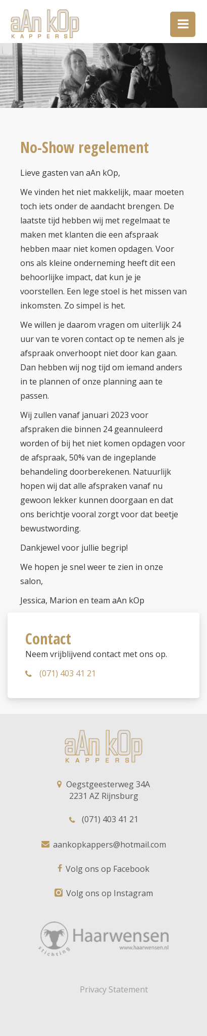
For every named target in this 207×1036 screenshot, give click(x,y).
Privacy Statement (114, 989)
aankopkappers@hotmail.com (103, 844)
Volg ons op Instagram (104, 893)
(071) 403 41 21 (60, 673)
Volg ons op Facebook (103, 868)
